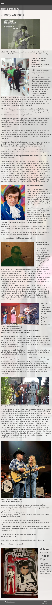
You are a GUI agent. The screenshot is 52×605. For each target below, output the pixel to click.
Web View (44, 603)
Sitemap (12, 602)
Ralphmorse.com (9, 8)
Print (7, 602)
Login (45, 602)
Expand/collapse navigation (26, 3)
